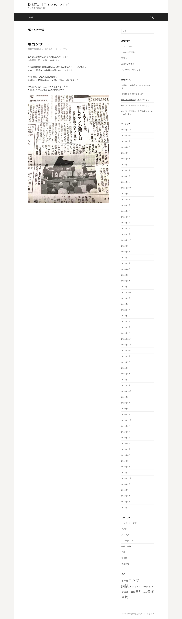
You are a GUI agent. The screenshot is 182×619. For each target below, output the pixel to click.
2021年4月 (125, 379)
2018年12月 (126, 472)
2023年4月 (125, 269)
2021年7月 (125, 362)
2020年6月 (125, 409)
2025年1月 (125, 176)
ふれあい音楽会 (128, 52)
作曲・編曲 (126, 546)
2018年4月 (125, 507)
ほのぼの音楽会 (128, 100)
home (30, 17)
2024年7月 (125, 205)
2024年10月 (126, 188)
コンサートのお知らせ (130, 70)
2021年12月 (126, 339)
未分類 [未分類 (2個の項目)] (145, 592)
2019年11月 (126, 420)
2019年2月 (125, 467)
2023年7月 (125, 257)
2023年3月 (125, 275)
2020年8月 (125, 403)
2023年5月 (125, 263)
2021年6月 (125, 368)
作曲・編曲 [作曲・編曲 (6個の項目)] (129, 592)
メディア (125, 535)
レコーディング (128, 541)
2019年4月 (125, 455)
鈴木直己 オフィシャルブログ (48, 4)
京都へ (124, 58)
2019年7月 (125, 438)
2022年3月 (125, 321)
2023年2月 (125, 281)
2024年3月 (125, 228)
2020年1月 (125, 414)
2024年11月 (126, 182)
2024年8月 (125, 199)
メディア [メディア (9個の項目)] (134, 586)
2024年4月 (125, 223)
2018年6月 (125, 496)
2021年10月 (126, 350)
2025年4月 (125, 164)
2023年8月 (125, 252)
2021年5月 (125, 374)
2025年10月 (126, 135)
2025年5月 (125, 159)
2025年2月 (125, 170)
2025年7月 (125, 153)
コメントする (61, 49)
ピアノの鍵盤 (127, 46)
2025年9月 (125, 141)
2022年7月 (125, 310)
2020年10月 (126, 391)
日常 (123, 552)
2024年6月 (125, 211)
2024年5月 (125, 217)
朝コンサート (39, 44)
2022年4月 (125, 316)
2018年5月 (125, 502)
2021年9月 (125, 356)
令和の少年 (134, 94)
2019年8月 (125, 432)
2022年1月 (125, 333)
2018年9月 (125, 484)
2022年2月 (125, 327)
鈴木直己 (48, 49)
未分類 (124, 558)
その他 (124, 529)
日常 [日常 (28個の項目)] (138, 592)
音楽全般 (125, 564)
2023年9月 (125, 246)
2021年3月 (125, 385)
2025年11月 (126, 130)
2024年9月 (125, 194)
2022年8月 (125, 304)
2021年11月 (126, 345)
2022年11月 (126, 286)
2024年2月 (125, 234)
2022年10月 (126, 292)
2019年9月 (125, 426)
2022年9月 (125, 298)
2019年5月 (125, 449)
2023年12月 (126, 240)
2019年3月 (125, 461)
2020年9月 (125, 397)
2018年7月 (125, 490)
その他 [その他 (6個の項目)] (124, 580)
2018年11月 (126, 478)
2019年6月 (125, 443)
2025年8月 (125, 147)
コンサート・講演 (128, 523)
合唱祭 (124, 85)
